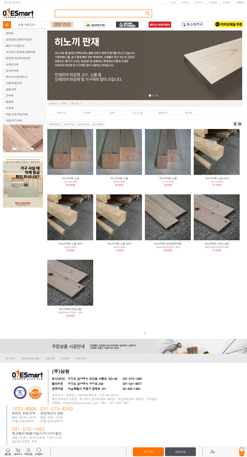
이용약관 (49, 358)
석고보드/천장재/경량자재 (20, 52)
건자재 (9, 95)
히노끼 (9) (137, 113)
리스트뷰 (235, 123)
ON (241, 451)
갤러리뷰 (239, 123)
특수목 (188, 113)
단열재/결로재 (14, 83)
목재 (63, 103)
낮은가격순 (69, 124)
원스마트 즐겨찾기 (12, 2)
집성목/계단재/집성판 (18, 58)
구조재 (86, 113)
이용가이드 (81, 358)
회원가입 (185, 2)
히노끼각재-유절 (70, 178)
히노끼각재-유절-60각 (70, 243)
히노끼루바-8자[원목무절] (168, 243)
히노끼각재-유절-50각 (119, 243)
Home (52, 103)
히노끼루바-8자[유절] (70, 309)
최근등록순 (98, 124)
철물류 (9, 102)
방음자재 (11, 89)
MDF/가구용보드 (15, 46)
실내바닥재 (12, 71)
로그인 (173, 2)
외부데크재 (12, 64)
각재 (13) (61, 113)
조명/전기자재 (14, 120)
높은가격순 (83, 124)
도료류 (9, 108)
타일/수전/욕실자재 (17, 114)
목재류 (9, 33)
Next (191, 65)
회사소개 (10, 358)
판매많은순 (54, 124)
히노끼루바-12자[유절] (217, 243)
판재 (112, 113)
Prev (116, 65)
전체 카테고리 (28, 25)
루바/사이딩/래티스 (17, 77)
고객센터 (227, 2)
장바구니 (199, 2)
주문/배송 (213, 2)
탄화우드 (162, 113)
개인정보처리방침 (30, 358)
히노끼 (75, 103)
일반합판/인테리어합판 (19, 39)
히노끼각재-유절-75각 (217, 178)
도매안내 (240, 2)
